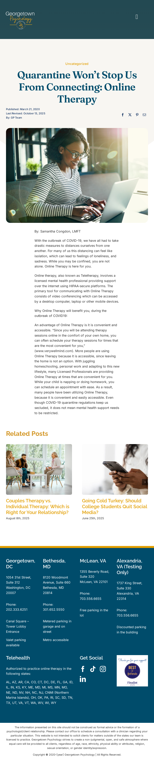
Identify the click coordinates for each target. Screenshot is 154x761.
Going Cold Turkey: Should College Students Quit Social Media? (114, 506)
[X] (130, 115)
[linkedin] (83, 679)
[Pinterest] (137, 115)
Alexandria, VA (128, 593)
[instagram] (103, 669)
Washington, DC (18, 588)
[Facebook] (122, 115)
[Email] (144, 115)
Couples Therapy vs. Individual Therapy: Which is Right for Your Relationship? (37, 506)
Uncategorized (76, 64)
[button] (9, 482)
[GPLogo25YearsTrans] (20, 13)
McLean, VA (89, 582)
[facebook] (83, 669)
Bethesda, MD (53, 588)
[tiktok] (93, 669)
